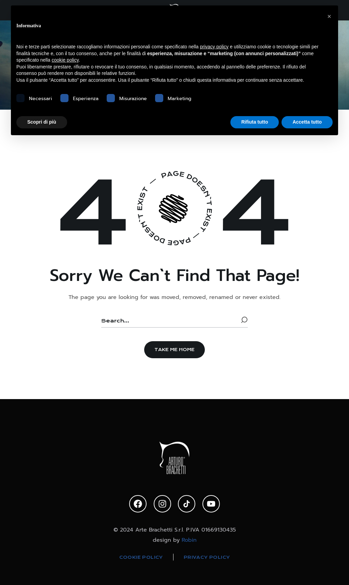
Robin (189, 540)
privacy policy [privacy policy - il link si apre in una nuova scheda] (214, 46)
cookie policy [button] (65, 60)
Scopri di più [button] (41, 122)
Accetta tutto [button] (307, 122)
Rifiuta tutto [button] (254, 122)
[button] (174, 349)
